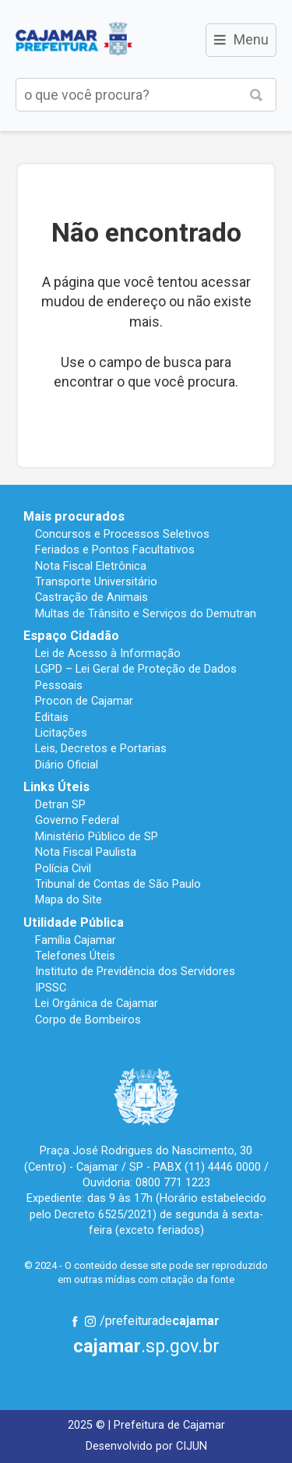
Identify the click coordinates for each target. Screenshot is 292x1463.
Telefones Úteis (75, 956)
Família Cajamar (75, 940)
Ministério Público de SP (96, 836)
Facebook (75, 1321)
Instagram (90, 1321)
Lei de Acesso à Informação (108, 653)
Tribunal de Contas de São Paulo (118, 884)
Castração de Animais (91, 597)
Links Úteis (56, 786)
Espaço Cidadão (71, 635)
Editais (52, 717)
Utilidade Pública (73, 922)
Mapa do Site (68, 899)
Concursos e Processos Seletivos (122, 534)
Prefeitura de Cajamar (74, 39)
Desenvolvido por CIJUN (146, 1446)
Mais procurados (74, 516)
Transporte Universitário (96, 581)
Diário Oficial (66, 765)
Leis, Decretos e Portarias (101, 748)
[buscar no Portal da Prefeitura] (126, 94)
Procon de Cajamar (84, 701)
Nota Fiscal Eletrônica (90, 566)
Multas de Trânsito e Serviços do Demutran (145, 613)
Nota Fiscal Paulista (85, 852)
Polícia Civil (63, 868)
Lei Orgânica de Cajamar (96, 1003)
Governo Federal (77, 820)
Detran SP (60, 804)
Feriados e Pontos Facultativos (115, 549)
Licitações (61, 733)
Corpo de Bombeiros (88, 1019)
